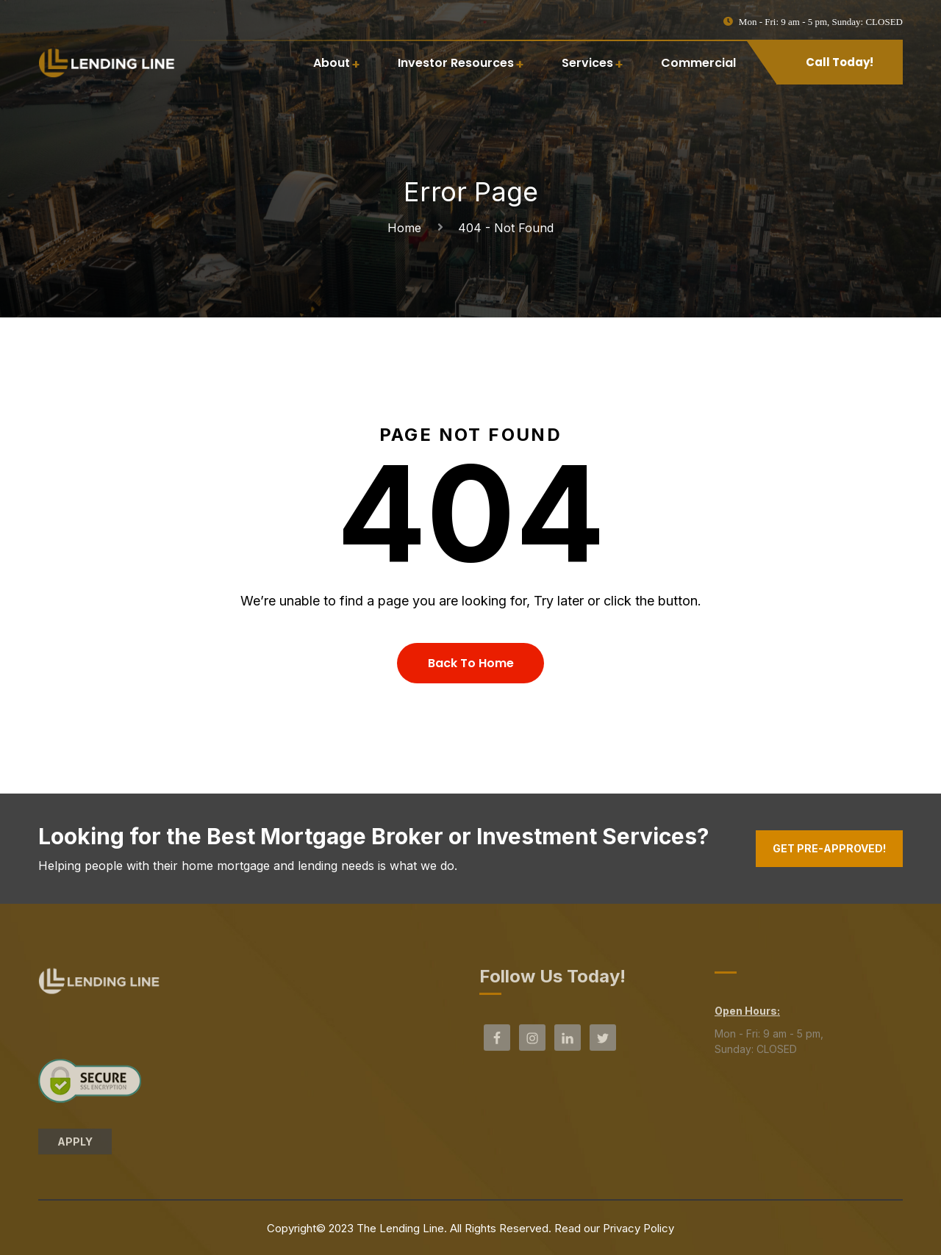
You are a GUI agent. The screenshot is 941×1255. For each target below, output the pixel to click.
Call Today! (839, 62)
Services (587, 62)
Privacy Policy (638, 1228)
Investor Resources (456, 62)
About (331, 62)
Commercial (698, 62)
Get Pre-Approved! (829, 848)
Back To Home (471, 663)
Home (408, 227)
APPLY (75, 1147)
